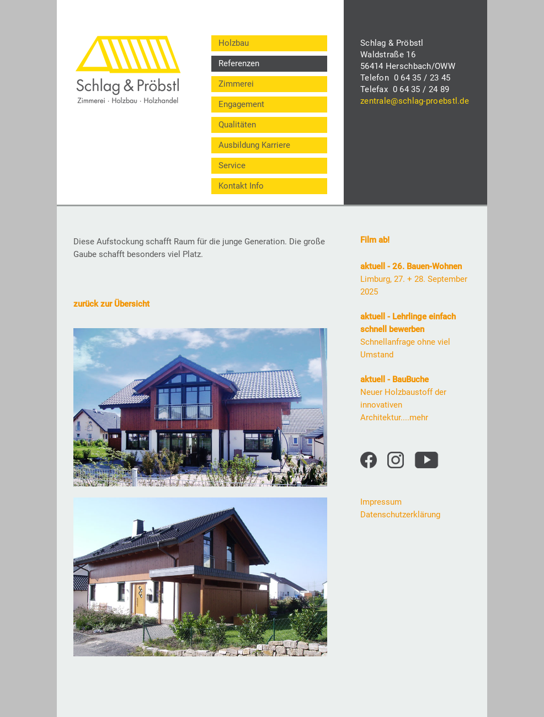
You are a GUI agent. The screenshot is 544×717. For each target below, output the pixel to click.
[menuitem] (269, 43)
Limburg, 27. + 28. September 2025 (413, 279)
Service (232, 165)
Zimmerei (236, 84)
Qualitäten (237, 125)
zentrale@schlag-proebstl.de (414, 101)
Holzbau (233, 43)
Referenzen (238, 63)
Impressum (381, 502)
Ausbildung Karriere (254, 145)
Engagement (241, 104)
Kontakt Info (241, 186)
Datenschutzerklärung (400, 515)
